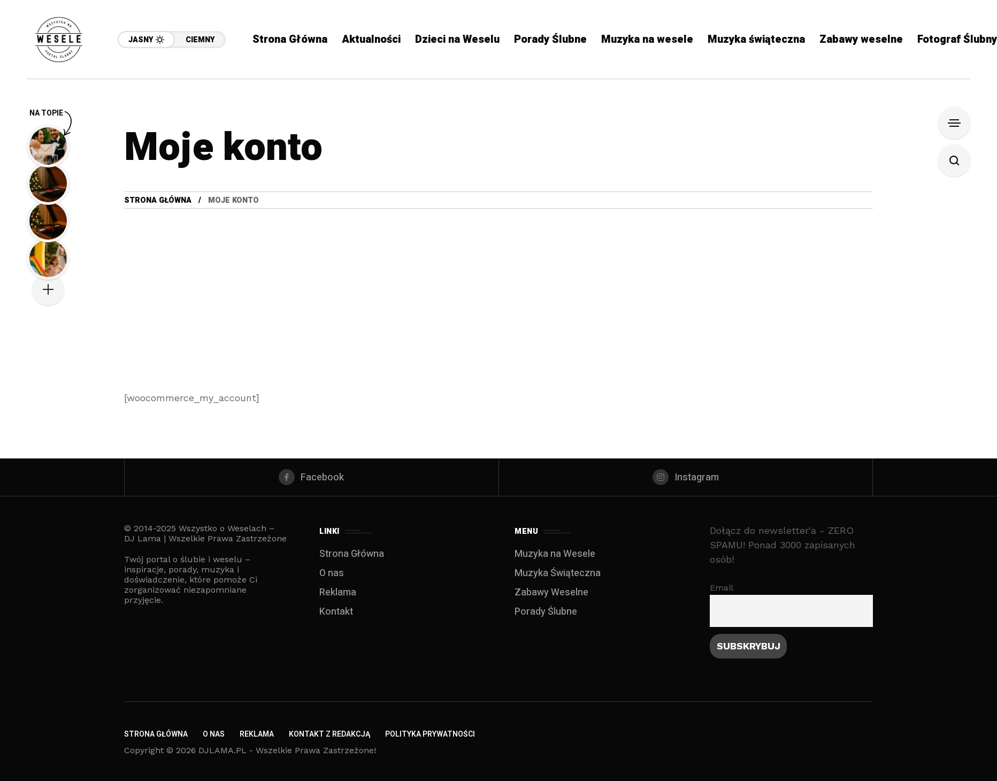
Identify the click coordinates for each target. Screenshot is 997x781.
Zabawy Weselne (551, 592)
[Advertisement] (498, 289)
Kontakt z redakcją (329, 734)
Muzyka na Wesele (555, 554)
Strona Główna (157, 200)
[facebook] (311, 477)
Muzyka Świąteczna (558, 573)
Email (721, 588)
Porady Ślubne (546, 611)
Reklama (337, 592)
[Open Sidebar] (954, 123)
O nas (331, 573)
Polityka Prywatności (430, 734)
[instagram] (686, 477)
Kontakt (336, 611)
